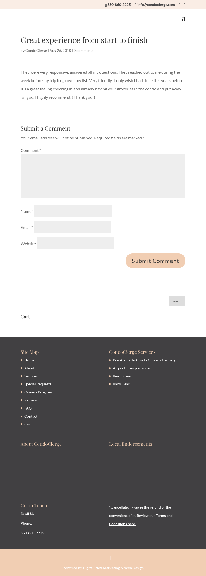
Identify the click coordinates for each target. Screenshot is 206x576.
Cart (28, 424)
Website (28, 243)
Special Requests (37, 384)
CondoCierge (36, 50)
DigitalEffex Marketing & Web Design (113, 568)
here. (131, 524)
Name (27, 211)
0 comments (83, 50)
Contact (30, 416)
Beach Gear (122, 376)
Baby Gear (121, 384)
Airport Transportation (131, 368)
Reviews (31, 400)
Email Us (27, 513)
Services (31, 376)
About (29, 368)
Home (29, 360)
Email (27, 227)
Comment (31, 150)
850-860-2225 (119, 4)
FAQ (28, 408)
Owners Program (38, 392)
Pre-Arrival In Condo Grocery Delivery (144, 360)
